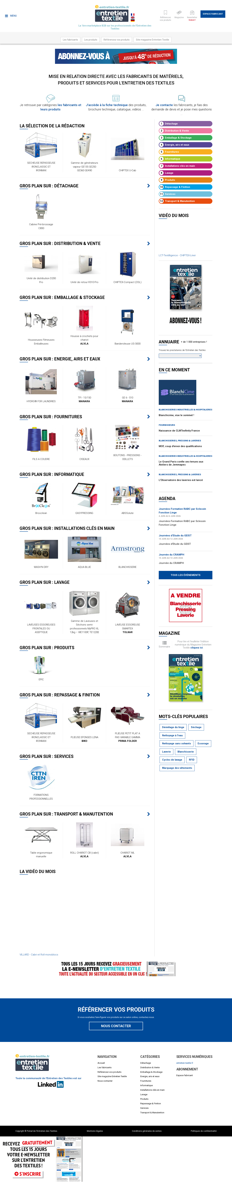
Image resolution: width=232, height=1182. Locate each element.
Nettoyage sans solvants (176, 743)
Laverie (166, 751)
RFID (191, 759)
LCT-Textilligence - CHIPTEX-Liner (177, 255)
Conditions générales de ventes (147, 1131)
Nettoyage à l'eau (172, 735)
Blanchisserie (186, 751)
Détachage (168, 123)
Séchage (196, 727)
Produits (167, 180)
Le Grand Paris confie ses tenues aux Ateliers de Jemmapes (181, 463)
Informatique (169, 159)
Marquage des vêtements (177, 767)
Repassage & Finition (174, 187)
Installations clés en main (177, 166)
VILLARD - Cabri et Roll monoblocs (39, 954)
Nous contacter (116, 1026)
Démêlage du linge (173, 727)
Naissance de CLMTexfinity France (179, 430)
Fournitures (169, 152)
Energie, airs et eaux (174, 145)
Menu (11, 15)
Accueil (101, 1063)
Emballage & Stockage (175, 138)
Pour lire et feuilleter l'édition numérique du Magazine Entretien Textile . (193, 644)
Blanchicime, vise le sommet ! (176, 415)
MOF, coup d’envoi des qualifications (180, 446)
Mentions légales (95, 1131)
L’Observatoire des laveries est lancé (181, 480)
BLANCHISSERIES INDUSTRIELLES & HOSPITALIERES (185, 410)
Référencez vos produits (117, 39)
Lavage (166, 173)
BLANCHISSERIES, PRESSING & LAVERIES (180, 441)
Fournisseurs (167, 425)
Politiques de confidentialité (204, 1131)
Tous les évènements (185, 575)
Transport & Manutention (177, 201)
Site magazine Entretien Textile (152, 39)
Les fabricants (70, 39)
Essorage (203, 743)
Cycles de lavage (172, 759)
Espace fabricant (213, 14)
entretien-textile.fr (184, 1063)
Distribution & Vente (174, 131)
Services (167, 194)
